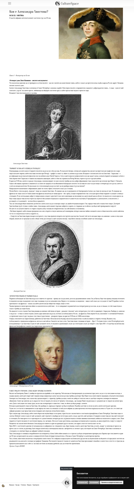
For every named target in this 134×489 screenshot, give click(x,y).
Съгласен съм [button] (82, 482)
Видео (29, 485)
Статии (23, 485)
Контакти (36, 485)
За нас (17, 485)
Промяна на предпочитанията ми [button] (111, 482)
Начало (11, 485)
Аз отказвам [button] (94, 482)
